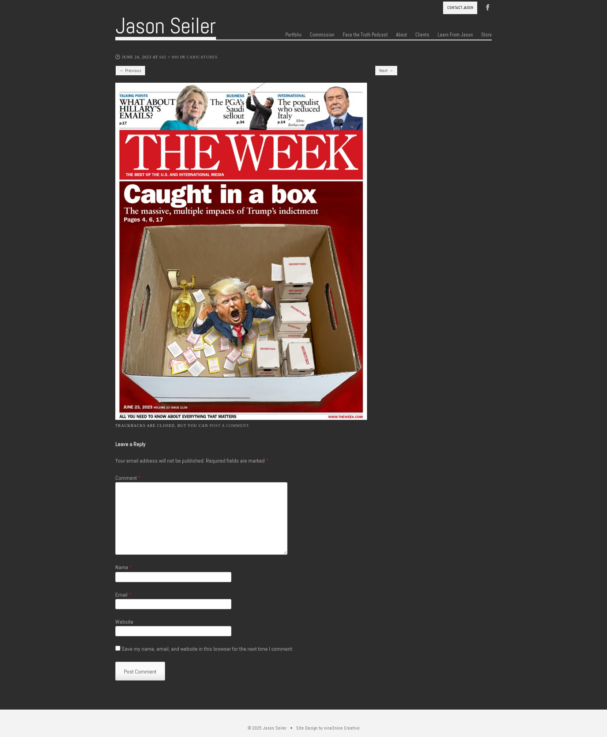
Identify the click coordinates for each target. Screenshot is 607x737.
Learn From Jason (455, 35)
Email (123, 594)
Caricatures (202, 57)
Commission (322, 35)
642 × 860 (169, 57)
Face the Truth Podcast (365, 35)
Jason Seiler (165, 26)
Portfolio (293, 35)
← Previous (130, 70)
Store (486, 35)
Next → (386, 70)
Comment (128, 477)
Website (124, 621)
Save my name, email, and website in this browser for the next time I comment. (207, 648)
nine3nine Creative (342, 728)
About (401, 35)
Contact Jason (460, 7)
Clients (422, 35)
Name (123, 567)
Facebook (488, 6)
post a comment (229, 425)
